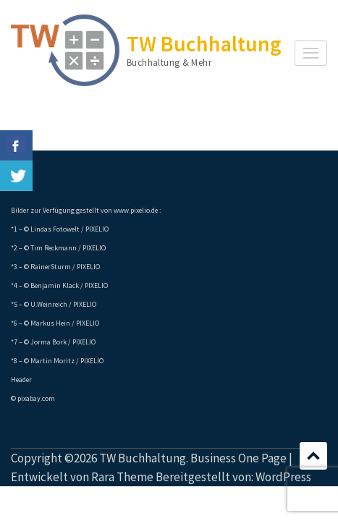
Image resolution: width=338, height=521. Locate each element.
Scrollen (313, 456)
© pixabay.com (33, 398)
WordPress (283, 477)
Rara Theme (122, 477)
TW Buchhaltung (204, 43)
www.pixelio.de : (137, 210)
